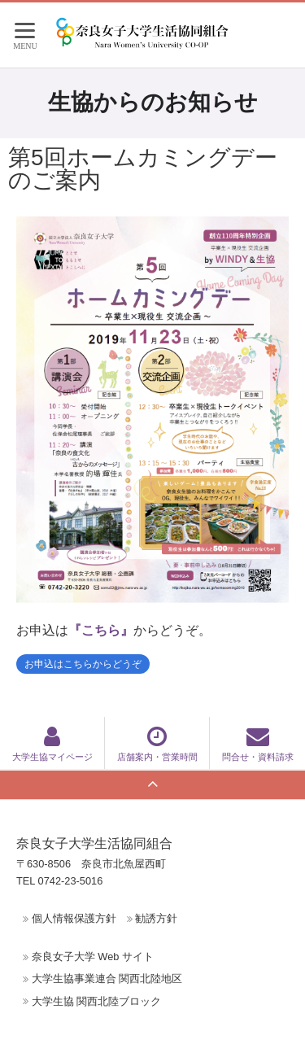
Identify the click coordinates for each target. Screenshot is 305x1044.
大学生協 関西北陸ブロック (97, 1001)
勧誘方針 (156, 918)
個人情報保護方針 (74, 918)
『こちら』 (100, 630)
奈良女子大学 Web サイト (93, 956)
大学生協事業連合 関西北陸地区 (107, 978)
